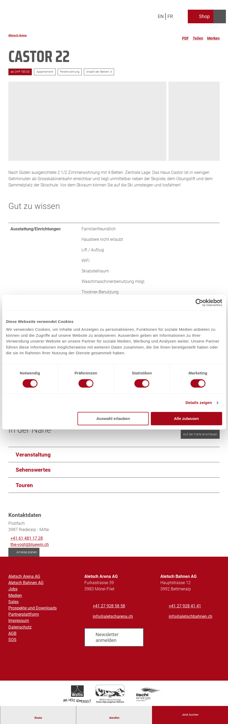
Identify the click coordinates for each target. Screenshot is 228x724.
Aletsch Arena (17, 35)
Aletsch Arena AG (24, 576)
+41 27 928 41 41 (185, 605)
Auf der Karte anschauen (200, 434)
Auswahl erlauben (113, 418)
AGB (12, 633)
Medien (15, 595)
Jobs (12, 588)
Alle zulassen (186, 418)
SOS (12, 639)
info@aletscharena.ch (113, 616)
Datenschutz (20, 626)
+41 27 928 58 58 (109, 605)
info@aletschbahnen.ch (190, 616)
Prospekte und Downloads (32, 608)
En (161, 16)
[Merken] (213, 36)
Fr (170, 16)
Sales (13, 601)
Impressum (18, 620)
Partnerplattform (23, 614)
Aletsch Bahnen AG (26, 582)
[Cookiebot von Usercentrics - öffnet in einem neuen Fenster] (199, 302)
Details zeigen (198, 403)
